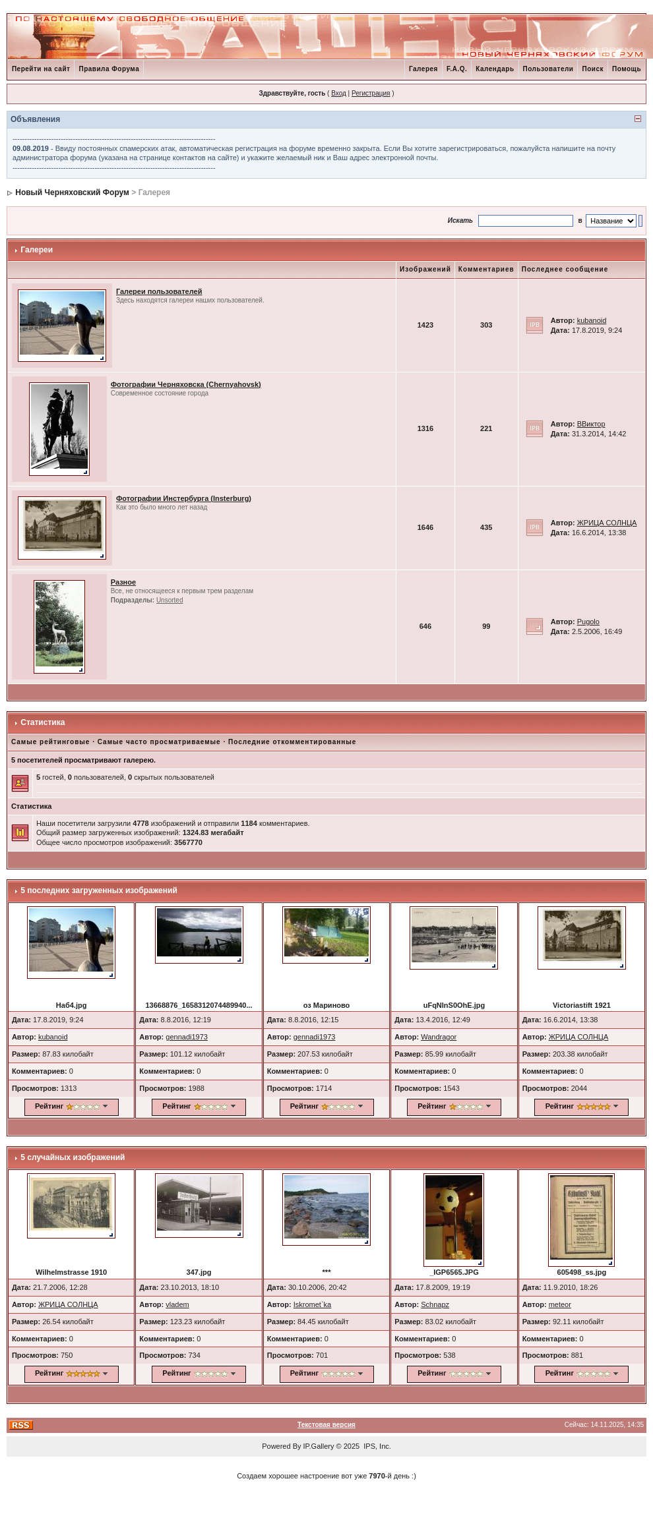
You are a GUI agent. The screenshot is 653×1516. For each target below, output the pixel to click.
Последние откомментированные (292, 741)
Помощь (626, 69)
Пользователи (548, 69)
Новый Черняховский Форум (72, 192)
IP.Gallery (318, 1446)
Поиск (593, 69)
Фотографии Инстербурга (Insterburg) (183, 498)
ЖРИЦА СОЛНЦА (607, 523)
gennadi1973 (187, 1037)
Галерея (423, 69)
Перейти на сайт (41, 69)
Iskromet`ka (312, 1304)
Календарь (495, 69)
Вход (338, 93)
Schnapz (435, 1304)
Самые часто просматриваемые (159, 741)
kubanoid (592, 320)
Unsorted (169, 600)
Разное (123, 582)
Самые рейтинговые (50, 741)
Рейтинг (49, 1106)
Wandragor (438, 1037)
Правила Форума (108, 69)
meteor (560, 1304)
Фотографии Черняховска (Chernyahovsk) (186, 384)
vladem (177, 1304)
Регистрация (371, 93)
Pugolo (588, 622)
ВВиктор (591, 424)
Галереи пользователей (159, 291)
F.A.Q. (457, 69)
